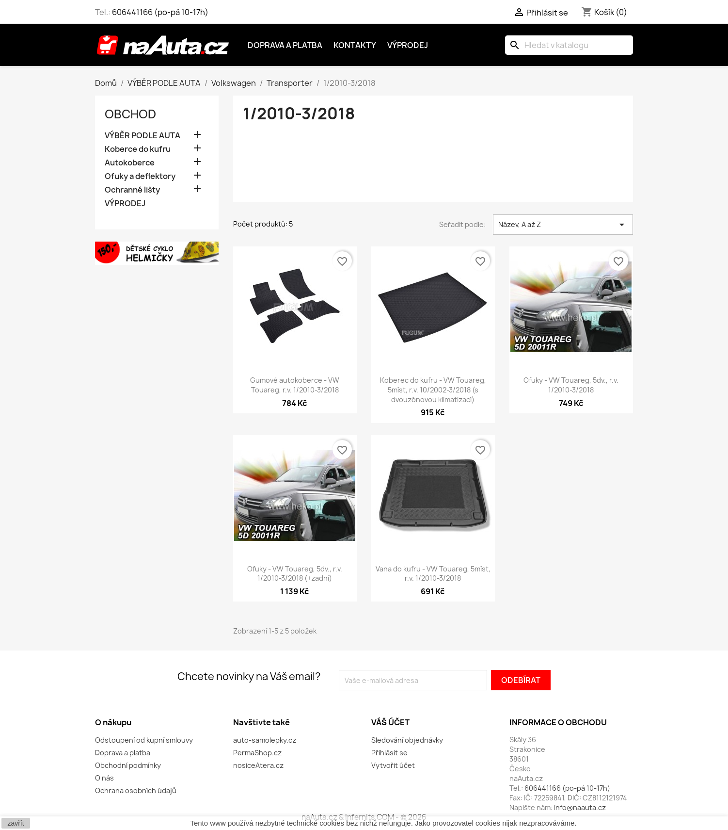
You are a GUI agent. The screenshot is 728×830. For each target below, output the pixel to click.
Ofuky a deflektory (140, 176)
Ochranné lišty (132, 190)
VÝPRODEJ (125, 203)
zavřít (15, 823)
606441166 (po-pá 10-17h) (160, 12)
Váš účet (390, 722)
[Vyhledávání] (569, 45)
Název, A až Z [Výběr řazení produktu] (563, 224)
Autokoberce (130, 163)
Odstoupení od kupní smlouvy (144, 740)
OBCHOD (130, 114)
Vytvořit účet (393, 765)
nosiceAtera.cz (258, 765)
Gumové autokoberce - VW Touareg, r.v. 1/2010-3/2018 (294, 384)
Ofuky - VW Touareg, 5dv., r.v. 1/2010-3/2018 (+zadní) (294, 573)
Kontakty (354, 45)
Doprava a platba (285, 45)
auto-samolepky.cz (264, 740)
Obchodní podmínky (128, 765)
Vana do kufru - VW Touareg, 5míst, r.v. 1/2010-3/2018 (433, 573)
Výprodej (407, 45)
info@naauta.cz (580, 807)
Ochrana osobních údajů (135, 790)
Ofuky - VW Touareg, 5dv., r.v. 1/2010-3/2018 (570, 384)
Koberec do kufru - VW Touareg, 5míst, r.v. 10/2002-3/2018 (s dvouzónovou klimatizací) (433, 389)
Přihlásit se (389, 752)
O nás (104, 777)
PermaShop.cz (257, 752)
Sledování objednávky (407, 740)
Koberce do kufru (138, 149)
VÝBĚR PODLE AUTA (142, 135)
